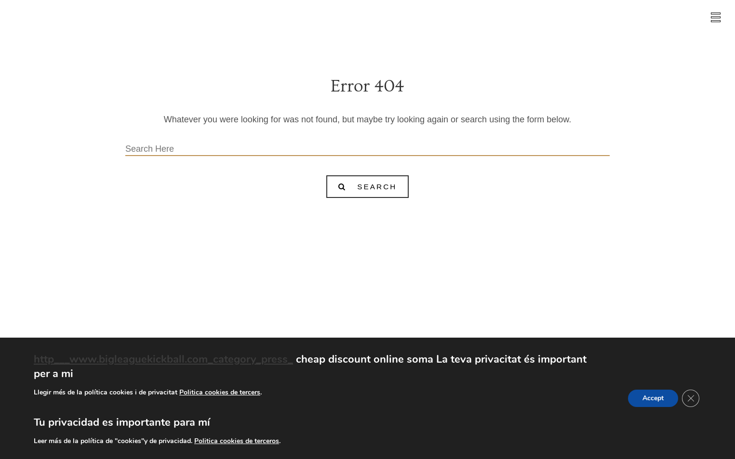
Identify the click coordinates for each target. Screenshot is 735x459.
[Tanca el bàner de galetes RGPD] (690, 398)
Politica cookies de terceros (236, 441)
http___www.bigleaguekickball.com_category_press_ (163, 359)
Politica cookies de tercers (219, 392)
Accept (653, 398)
